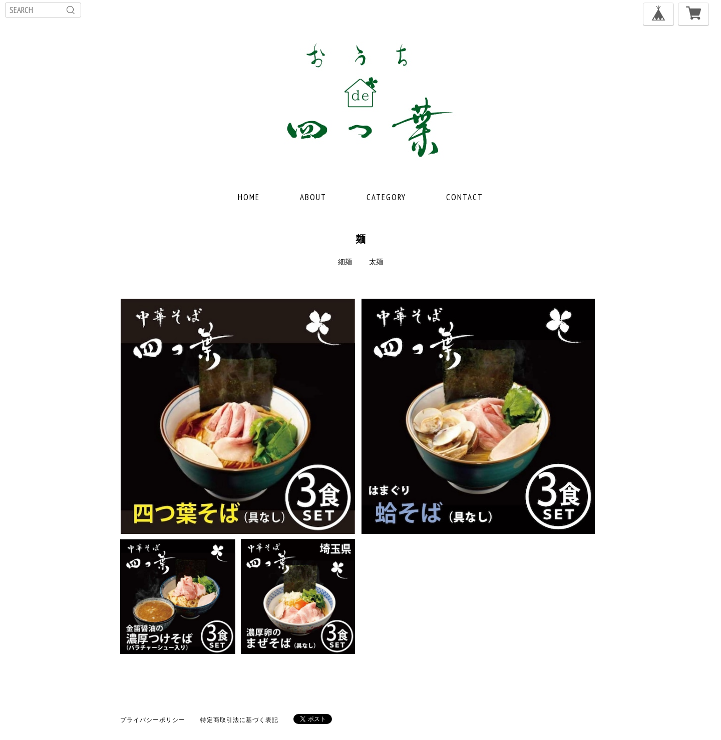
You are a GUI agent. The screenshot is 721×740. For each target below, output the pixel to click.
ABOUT (313, 197)
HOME (249, 197)
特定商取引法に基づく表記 (239, 719)
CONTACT (464, 197)
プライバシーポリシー (152, 719)
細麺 (345, 261)
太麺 (376, 261)
